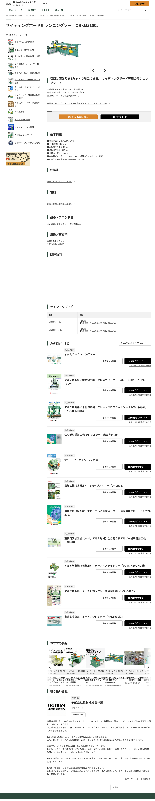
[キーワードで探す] (145, 10)
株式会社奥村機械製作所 (87, 702)
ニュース (59, 9)
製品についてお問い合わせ (78, 117)
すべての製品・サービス (16, 34)
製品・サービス (15, 9)
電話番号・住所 (78, 715)
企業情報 (45, 9)
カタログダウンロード (137, 361)
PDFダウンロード (120, 117)
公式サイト (18, 5)
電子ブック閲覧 (109, 361)
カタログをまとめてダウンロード (135, 343)
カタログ (32, 9)
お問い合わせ (139, 3)
